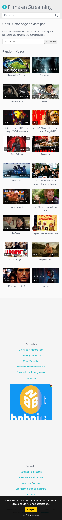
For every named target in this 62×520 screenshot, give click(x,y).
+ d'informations (31, 515)
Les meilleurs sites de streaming (31, 488)
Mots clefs (26, 483)
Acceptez (30, 509)
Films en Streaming (27, 7)
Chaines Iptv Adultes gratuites (31, 372)
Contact (31, 494)
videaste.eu (31, 378)
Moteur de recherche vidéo (31, 349)
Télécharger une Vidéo (31, 355)
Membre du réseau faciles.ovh (31, 366)
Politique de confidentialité (31, 477)
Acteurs (37, 483)
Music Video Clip (31, 361)
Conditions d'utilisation (31, 471)
